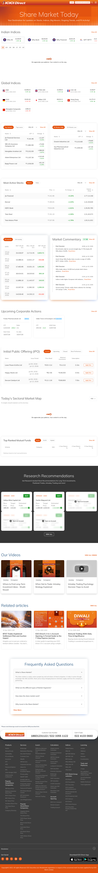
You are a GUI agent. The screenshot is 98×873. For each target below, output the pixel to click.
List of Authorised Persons (86, 778)
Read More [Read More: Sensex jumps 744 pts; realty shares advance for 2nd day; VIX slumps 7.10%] (71, 289)
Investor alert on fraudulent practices (26, 780)
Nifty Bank (68, 769)
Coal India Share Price (25, 827)
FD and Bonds (9, 756)
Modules (83, 756)
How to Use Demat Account (40, 761)
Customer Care (24, 756)
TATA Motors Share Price (25, 836)
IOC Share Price (9, 800)
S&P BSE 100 (69, 756)
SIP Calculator (54, 780)
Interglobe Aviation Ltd (13, 151)
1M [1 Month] (10, 47)
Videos (82, 753)
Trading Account (55, 807)
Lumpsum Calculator (56, 765)
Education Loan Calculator (54, 791)
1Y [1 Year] (17, 47)
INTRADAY (7, 495)
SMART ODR (24, 776)
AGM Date (52, 325)
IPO (6, 769)
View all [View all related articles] (93, 605)
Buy (26, 495)
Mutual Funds (9, 751)
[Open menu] (96, 2)
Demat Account (54, 804)
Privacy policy (24, 774)
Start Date (6, 332)
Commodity (8, 753)
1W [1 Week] (6, 47)
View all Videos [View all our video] (91, 555)
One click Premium (25, 753)
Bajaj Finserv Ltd (11, 163)
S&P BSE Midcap (70, 753)
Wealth (22, 759)
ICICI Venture (69, 798)
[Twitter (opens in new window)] (11, 858)
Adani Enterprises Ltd (12, 157)
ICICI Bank (68, 779)
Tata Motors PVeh (11, 220)
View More (17, 710)
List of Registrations (26, 799)
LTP (4, 325)
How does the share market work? (27, 696)
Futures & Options (10, 767)
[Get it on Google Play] (90, 859)
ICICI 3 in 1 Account (56, 802)
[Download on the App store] (76, 859)
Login (71, 2)
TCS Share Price (24, 815)
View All (94, 32)
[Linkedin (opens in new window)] (15, 858)
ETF (6, 761)
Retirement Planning (26, 751)
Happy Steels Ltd (11, 372)
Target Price (13, 504)
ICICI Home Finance (70, 804)
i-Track (83, 768)
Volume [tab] (29, 182)
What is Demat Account (39, 756)
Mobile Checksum (86, 781)
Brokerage (23, 748)
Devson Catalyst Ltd (12, 380)
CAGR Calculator (55, 783)
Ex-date (19, 332)
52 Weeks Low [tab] (71, 127)
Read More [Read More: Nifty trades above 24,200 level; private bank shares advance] (65, 271)
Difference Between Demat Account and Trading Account (41, 787)
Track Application (86, 784)
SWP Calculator (55, 778)
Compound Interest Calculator (55, 753)
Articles (83, 748)
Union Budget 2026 (11, 772)
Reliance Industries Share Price (10, 791)
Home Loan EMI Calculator (54, 787)
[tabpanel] (49, 47)
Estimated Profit (22, 504)
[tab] (13, 40)
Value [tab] (37, 182)
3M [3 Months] (14, 47)
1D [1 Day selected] (3, 47)
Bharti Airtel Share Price (25, 823)
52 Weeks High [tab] (58, 127)
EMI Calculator (54, 768)
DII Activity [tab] (18, 239)
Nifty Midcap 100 (70, 761)
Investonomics (85, 759)
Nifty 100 (68, 767)
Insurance (8, 759)
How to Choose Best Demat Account (41, 765)
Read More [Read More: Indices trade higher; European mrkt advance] (87, 279)
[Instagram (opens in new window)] (7, 858)
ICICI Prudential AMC (71, 796)
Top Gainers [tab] (8, 127)
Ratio (18, 325)
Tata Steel (8, 214)
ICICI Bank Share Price (25, 832)
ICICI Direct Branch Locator (25, 791)
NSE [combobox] (92, 398)
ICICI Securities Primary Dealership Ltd (70, 808)
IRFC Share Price (10, 798)
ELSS (45, 440)
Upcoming (56, 351)
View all (49, 534)
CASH (12, 495)
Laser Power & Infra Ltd (13, 365)
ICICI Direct (68, 801)
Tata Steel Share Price (10, 806)
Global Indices (69, 748)
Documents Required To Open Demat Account (41, 776)
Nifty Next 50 (69, 764)
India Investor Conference (9, 775)
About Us (23, 767)
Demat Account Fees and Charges (41, 782)
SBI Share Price (9, 788)
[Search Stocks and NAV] (92, 2)
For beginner (14, 579)
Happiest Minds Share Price (24, 812)
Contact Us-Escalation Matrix (25, 770)
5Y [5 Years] (20, 47)
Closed (65, 351)
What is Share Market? (23, 672)
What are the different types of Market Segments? (33, 687)
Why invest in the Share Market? (27, 704)
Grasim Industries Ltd (61, 142)
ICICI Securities (69, 784)
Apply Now (88, 364)
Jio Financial (9, 196)
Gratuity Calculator (56, 771)
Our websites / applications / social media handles (86, 772)
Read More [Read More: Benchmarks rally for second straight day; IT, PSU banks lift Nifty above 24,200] (71, 251)
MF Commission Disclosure (24, 795)
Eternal (7, 202)
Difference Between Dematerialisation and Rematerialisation (41, 750)
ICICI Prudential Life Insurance (71, 792)
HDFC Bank (9, 208)
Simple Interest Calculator (54, 749)
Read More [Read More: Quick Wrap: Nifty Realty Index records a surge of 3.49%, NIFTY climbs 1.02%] (72, 261)
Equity (38, 440)
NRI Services (23, 761)
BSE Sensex (68, 759)
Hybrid (52, 440)
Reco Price (5, 504)
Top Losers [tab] (19, 127)
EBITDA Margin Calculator (54, 757)
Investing (5, 579)
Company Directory (10, 810)
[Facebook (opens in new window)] (2, 858)
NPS (6, 764)
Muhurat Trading (40, 796)
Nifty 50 (30, 127)
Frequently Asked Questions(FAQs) (25, 784)
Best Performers (76, 351)
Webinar (83, 751)
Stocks (7, 748)
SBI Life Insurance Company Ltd (11, 145)
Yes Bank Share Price (11, 803)
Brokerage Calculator (53, 774)
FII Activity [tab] (8, 239)
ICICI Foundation (70, 782)
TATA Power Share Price (25, 819)
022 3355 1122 (59, 735)
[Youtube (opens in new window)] (20, 858)
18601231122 (39, 735)
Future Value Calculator (54, 762)
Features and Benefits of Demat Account (40, 770)
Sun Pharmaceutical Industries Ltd (61, 148)
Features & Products (26, 788)
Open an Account (81, 501)
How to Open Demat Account (41, 792)
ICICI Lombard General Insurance (70, 788)
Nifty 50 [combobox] (79, 131)
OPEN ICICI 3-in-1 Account (82, 2)
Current (47, 351)
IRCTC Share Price (10, 795)
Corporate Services (25, 764)
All (23, 47)
